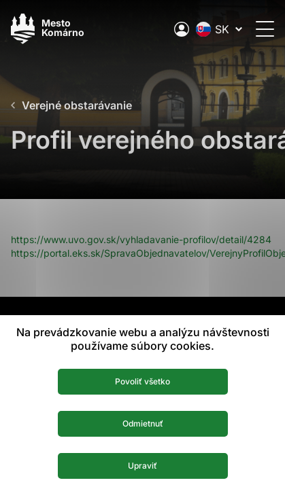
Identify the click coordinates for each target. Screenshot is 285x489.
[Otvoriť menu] (265, 29)
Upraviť (142, 465)
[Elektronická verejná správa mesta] (181, 29)
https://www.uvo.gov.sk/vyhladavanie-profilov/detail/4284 (141, 239)
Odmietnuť (142, 423)
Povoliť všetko (142, 381)
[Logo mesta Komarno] (47, 29)
